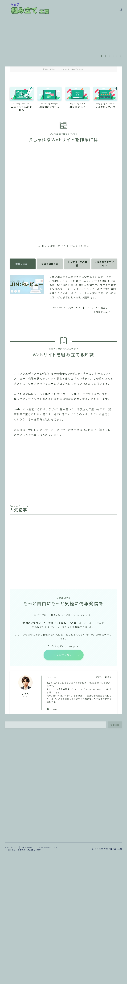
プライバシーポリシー (48, 848)
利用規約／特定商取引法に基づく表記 (24, 851)
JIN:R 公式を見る (61, 656)
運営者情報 (27, 848)
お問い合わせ (10, 848)
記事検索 (115, 726)
